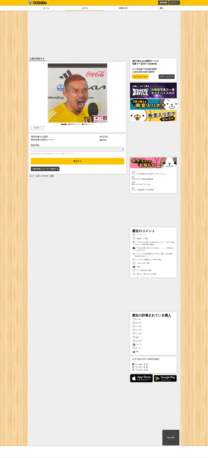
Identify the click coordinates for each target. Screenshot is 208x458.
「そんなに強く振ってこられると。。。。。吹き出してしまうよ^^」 (153, 249)
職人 (162, 8)
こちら (47, 154)
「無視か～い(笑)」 (141, 238)
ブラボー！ (37, 128)
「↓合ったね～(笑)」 (142, 263)
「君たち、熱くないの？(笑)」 (145, 274)
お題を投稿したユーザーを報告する (45, 169)
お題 (37, 176)
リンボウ (137, 326)
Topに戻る (171, 438)
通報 (52, 176)
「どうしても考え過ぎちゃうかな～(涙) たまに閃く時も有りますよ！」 (153, 255)
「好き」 (137, 267)
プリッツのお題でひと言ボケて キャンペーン (153, 173)
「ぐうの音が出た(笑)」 (143, 270)
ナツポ (136, 319)
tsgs (136, 337)
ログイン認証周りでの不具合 (153, 189)
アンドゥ (137, 344)
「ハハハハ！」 (140, 235)
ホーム (46, 8)
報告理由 (35, 145)
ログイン (174, 2)
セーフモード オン (140, 77)
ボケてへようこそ (166, 77)
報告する (77, 161)
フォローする (140, 367)
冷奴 (136, 351)
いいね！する (140, 364)
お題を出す (123, 8)
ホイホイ (137, 323)
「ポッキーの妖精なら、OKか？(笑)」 (148, 259)
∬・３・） (138, 348)
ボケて (31, 176)
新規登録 (163, 2)
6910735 (45, 176)
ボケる (85, 8)
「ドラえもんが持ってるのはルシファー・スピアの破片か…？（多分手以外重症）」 (153, 243)
